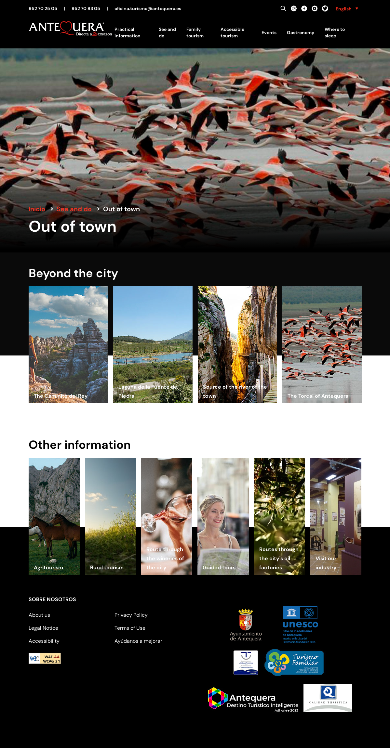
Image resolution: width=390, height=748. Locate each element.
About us (39, 615)
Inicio (37, 209)
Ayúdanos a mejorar (138, 641)
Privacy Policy (131, 615)
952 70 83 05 (86, 8)
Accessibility (44, 641)
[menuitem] (347, 8)
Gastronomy (300, 32)
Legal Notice (43, 628)
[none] (347, 8)
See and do (74, 209)
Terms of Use (129, 628)
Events (269, 32)
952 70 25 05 (43, 8)
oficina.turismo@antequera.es (147, 8)
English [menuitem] (344, 9)
